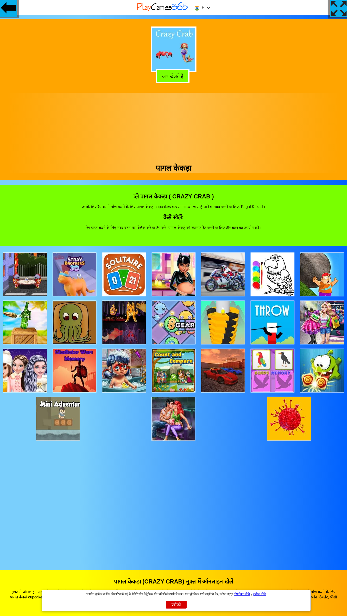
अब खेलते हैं (174, 76)
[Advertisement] (173, 126)
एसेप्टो (176, 605)
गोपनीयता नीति (242, 594)
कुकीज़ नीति (259, 594)
